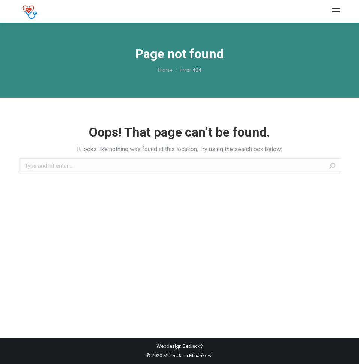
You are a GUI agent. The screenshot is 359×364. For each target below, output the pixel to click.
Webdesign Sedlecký (179, 346)
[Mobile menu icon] (336, 11)
